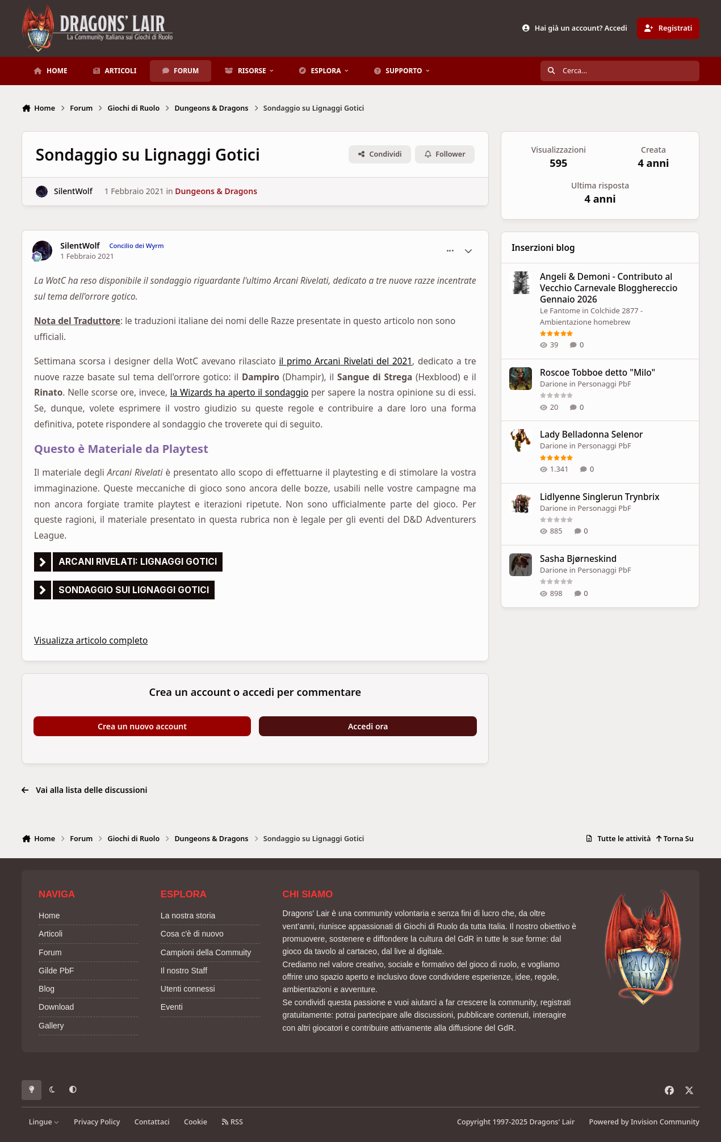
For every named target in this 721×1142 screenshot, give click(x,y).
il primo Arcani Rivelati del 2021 (345, 361)
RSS (232, 1122)
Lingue (44, 1122)
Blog (47, 988)
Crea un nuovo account (142, 726)
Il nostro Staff (184, 970)
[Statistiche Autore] (468, 251)
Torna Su (674, 838)
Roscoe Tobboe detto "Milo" (597, 373)
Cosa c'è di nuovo (192, 933)
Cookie (195, 1122)
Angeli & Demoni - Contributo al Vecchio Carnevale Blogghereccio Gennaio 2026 (608, 288)
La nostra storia (188, 915)
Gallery (51, 1025)
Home (49, 915)
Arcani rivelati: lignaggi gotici (137, 561)
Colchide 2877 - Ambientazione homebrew (591, 316)
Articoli (50, 933)
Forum (50, 952)
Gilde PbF (56, 970)
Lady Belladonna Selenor (591, 435)
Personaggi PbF (604, 384)
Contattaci (152, 1122)
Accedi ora (368, 726)
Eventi (172, 1006)
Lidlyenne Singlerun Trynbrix (600, 497)
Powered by (644, 1122)
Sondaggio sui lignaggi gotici (133, 590)
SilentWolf (73, 191)
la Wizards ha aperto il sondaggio (239, 392)
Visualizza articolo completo (91, 640)
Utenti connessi (188, 988)
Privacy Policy (97, 1122)
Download (56, 1006)
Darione (553, 384)
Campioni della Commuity (206, 952)
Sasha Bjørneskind (578, 559)
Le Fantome (560, 310)
